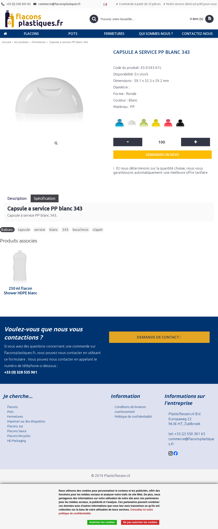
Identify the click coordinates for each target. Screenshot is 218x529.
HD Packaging (16, 440)
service (39, 230)
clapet (98, 230)
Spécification (44, 198)
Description (17, 198)
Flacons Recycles (18, 436)
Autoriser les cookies (102, 522)
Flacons (12, 407)
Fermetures (15, 416)
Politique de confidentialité (133, 416)
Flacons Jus (15, 426)
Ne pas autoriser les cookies (140, 522)
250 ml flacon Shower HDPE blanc (20, 290)
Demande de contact (159, 337)
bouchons (81, 230)
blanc (53, 230)
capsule (24, 230)
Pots (10, 411)
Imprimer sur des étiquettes (26, 421)
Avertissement (125, 411)
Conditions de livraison (130, 407)
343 (65, 230)
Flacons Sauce (16, 431)
